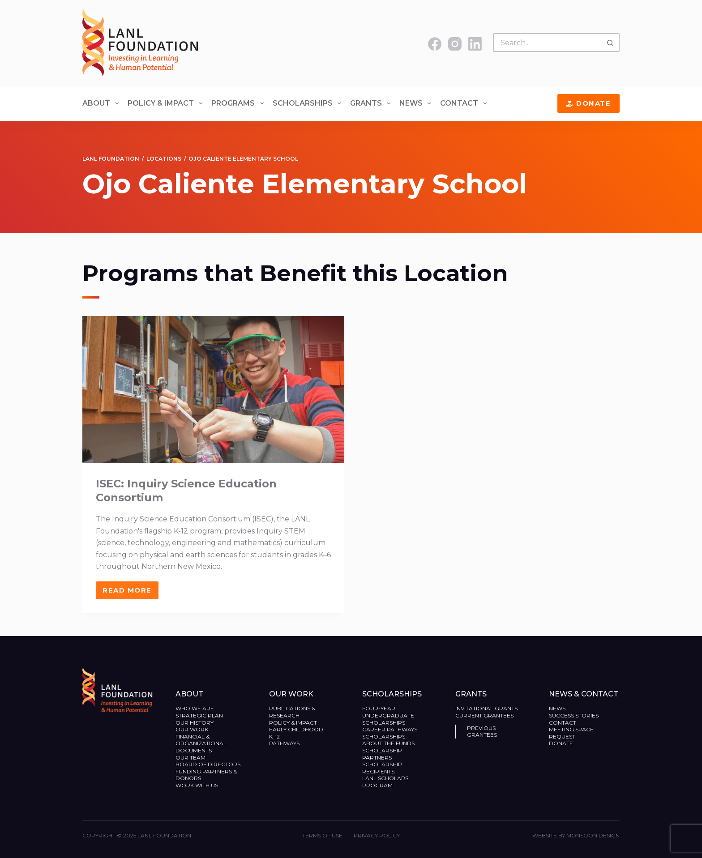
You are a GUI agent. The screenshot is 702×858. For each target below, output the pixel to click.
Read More (130, 601)
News (417, 103)
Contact (465, 103)
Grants (372, 103)
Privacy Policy (377, 835)
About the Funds (389, 743)
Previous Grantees (482, 731)
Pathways (284, 743)
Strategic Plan (199, 715)
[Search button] (610, 42)
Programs (239, 103)
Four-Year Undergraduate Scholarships (388, 715)
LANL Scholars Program (385, 782)
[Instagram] (455, 44)
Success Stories (574, 715)
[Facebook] (434, 44)
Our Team (190, 757)
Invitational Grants (486, 708)
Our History (195, 722)
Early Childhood (296, 729)
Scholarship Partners (382, 754)
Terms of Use (322, 835)
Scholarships (309, 103)
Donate (588, 103)
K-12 (274, 736)
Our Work (193, 729)
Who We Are (195, 708)
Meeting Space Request (571, 733)
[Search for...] (547, 42)
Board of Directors (209, 764)
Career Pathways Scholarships (389, 733)
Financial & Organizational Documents (201, 743)
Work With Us (197, 785)
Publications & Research (292, 712)
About (102, 103)
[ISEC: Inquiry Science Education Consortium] (213, 398)
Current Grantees (485, 715)
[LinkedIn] (475, 44)
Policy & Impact (167, 103)
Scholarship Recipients (382, 768)
